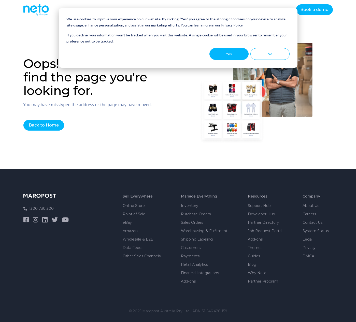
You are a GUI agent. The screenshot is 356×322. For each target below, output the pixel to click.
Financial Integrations (200, 273)
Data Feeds (133, 247)
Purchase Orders (196, 214)
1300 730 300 (38, 208)
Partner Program (263, 281)
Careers (309, 214)
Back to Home (44, 125)
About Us (311, 205)
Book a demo (314, 9)
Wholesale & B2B (138, 239)
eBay (127, 222)
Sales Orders (192, 222)
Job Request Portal (265, 231)
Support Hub (259, 205)
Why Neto (257, 273)
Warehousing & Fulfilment (204, 231)
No (270, 54)
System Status (316, 231)
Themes (255, 247)
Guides (254, 256)
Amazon (130, 231)
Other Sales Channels (142, 256)
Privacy (309, 247)
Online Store (134, 205)
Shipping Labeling (197, 239)
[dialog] (178, 38)
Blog (252, 264)
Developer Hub (261, 214)
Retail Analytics (194, 264)
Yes (229, 54)
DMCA (308, 256)
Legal (307, 239)
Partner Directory (263, 222)
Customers (191, 247)
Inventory (189, 205)
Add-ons (188, 281)
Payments (190, 256)
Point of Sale (134, 214)
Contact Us (312, 222)
